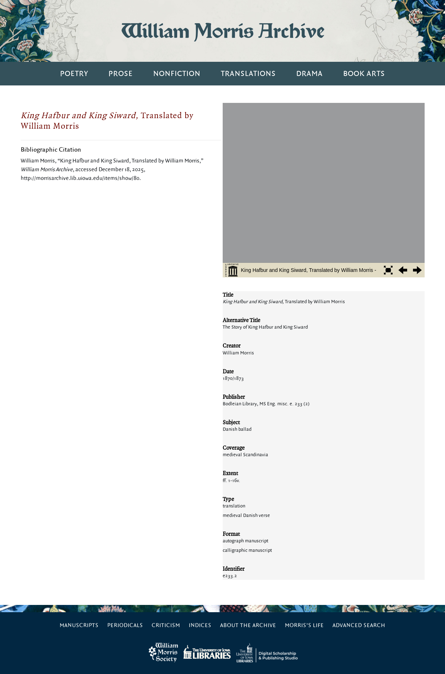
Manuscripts (79, 625)
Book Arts (364, 74)
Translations (248, 74)
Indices (200, 625)
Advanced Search (359, 625)
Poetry (74, 74)
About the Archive (248, 625)
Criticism (166, 625)
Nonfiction (176, 74)
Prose (120, 74)
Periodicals (125, 625)
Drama (309, 74)
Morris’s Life (304, 625)
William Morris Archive (222, 30)
